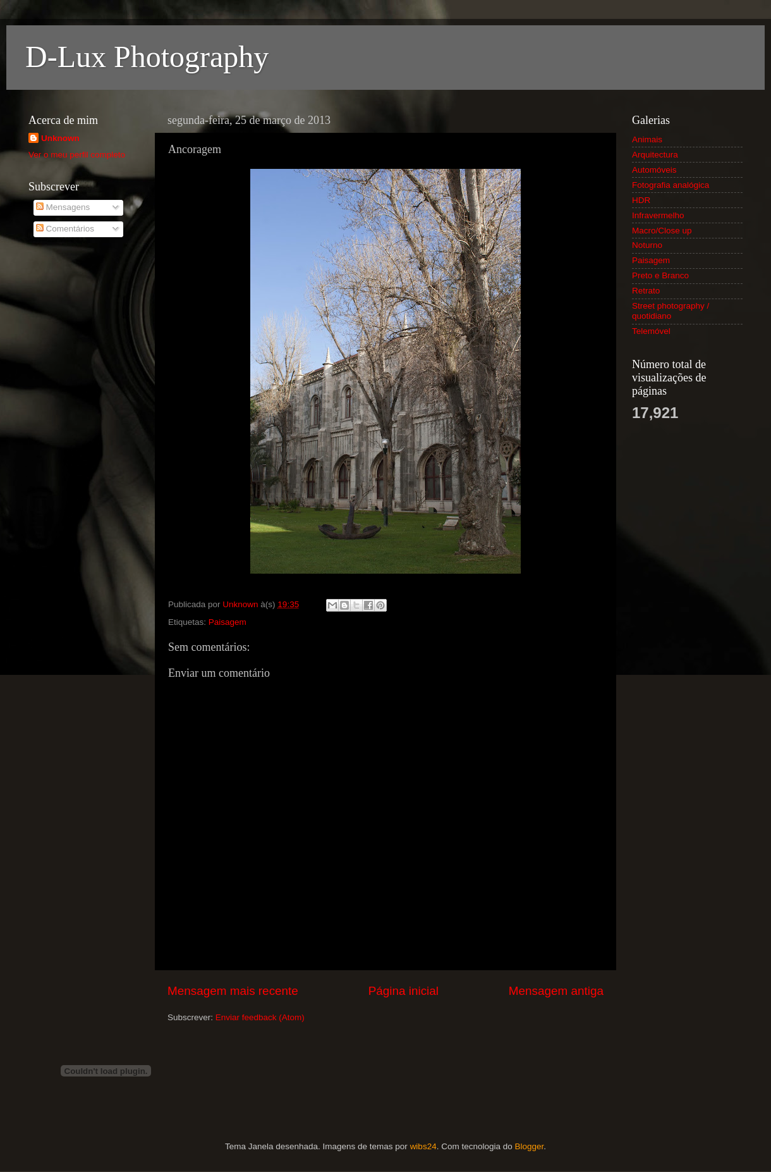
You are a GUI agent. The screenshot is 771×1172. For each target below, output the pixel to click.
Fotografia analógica (670, 185)
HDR (641, 200)
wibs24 (423, 1146)
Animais (647, 139)
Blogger (528, 1146)
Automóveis (654, 170)
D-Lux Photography (147, 56)
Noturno (647, 245)
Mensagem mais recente (232, 990)
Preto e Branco (660, 275)
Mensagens (63, 207)
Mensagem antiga (556, 990)
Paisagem (227, 622)
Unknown (60, 138)
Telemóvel (651, 331)
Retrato (646, 290)
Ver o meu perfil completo (76, 154)
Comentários (65, 228)
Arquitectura (655, 154)
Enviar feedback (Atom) (260, 1017)
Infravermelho (658, 215)
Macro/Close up (662, 230)
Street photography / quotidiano (670, 311)
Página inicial (403, 990)
